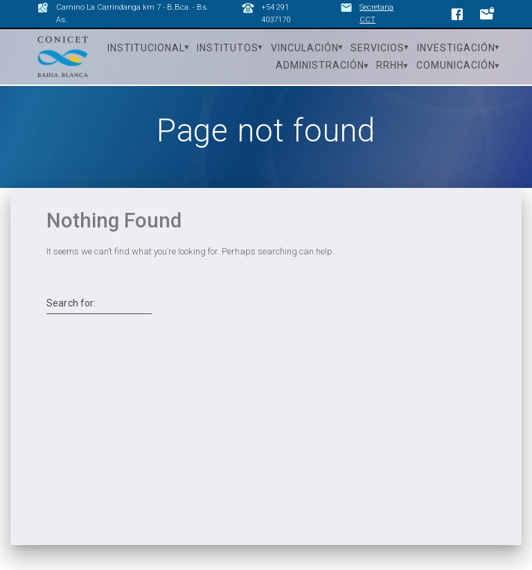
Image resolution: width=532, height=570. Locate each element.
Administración (320, 65)
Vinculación (305, 47)
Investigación (456, 47)
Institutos (227, 47)
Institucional (146, 47)
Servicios (378, 47)
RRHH (390, 65)
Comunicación (455, 65)
